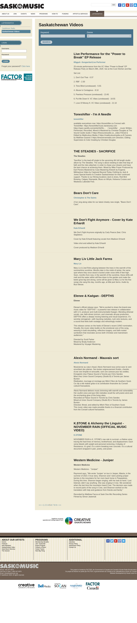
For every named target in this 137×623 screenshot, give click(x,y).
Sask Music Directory (8, 549)
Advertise (72, 542)
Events (24, 14)
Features (4, 544)
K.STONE (78, 435)
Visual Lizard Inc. (131, 573)
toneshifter (78, 119)
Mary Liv (77, 264)
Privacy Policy (73, 544)
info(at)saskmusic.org (11, 573)
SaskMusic (22, 6)
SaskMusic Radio (8, 28)
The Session (6, 551)
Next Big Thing (40, 551)
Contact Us (72, 547)
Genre (90, 32)
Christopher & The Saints (85, 198)
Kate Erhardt (79, 228)
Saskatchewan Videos (11, 31)
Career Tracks (39, 549)
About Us (5, 14)
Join (15, 14)
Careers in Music (40, 547)
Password (5, 54)
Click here (26, 66)
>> (60, 505)
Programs (43, 14)
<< (40, 505)
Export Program (40, 545)
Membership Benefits (42, 542)
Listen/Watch (97, 14)
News (33, 14)
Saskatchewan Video (8, 547)
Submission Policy (74, 545)
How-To (55, 14)
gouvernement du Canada (103, 571)
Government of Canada (102, 570)
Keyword (45, 32)
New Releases (6, 545)
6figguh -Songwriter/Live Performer (89, 62)
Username (5, 48)
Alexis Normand (81, 363)
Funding (65, 14)
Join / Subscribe (40, 544)
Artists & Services (80, 14)
